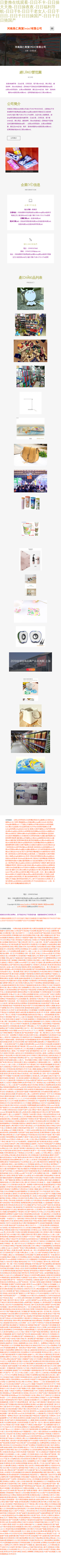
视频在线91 (13, 981)
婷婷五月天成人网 (50, 1017)
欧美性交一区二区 (44, 1368)
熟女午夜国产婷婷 (29, 1348)
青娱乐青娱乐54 (26, 1345)
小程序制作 (11, 863)
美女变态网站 (40, 976)
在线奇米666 (52, 1139)
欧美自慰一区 (38, 1214)
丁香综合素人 (47, 996)
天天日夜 (24, 1327)
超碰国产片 (17, 1370)
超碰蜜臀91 (4, 1418)
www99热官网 (47, 1436)
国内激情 (44, 1255)
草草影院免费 (25, 1542)
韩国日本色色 (23, 1035)
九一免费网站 (42, 1343)
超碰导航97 (50, 1123)
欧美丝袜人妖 (53, 1361)
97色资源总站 (32, 1135)
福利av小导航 (37, 1277)
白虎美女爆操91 (17, 1216)
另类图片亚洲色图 (20, 1377)
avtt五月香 (28, 1153)
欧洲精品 (24, 949)
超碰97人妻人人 (8, 1114)
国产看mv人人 (7, 1429)
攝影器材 (13, 840)
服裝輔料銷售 (10, 845)
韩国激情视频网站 (9, 1087)
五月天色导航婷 (24, 1395)
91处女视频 (13, 1030)
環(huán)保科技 (10, 833)
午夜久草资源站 (16, 940)
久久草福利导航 (8, 1529)
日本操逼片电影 (7, 1377)
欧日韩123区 (26, 1527)
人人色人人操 (10, 1085)
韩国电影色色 (7, 1005)
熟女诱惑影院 (4, 1160)
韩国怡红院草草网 (23, 1495)
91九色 (49, 985)
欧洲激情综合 (31, 1012)
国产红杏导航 (7, 1171)
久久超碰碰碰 (47, 1203)
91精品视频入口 (39, 1058)
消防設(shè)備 (21, 865)
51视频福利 (33, 1259)
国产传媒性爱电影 (41, 1218)
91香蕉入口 (33, 1468)
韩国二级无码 (10, 1440)
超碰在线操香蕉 (24, 978)
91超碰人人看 (19, 1406)
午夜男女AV (16, 1067)
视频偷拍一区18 (49, 1028)
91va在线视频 (21, 999)
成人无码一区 (44, 1073)
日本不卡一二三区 (36, 1225)
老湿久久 (47, 1336)
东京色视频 (42, 1429)
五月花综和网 (35, 1542)
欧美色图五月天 (48, 1318)
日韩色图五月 (32, 1101)
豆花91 (42, 1103)
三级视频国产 (49, 1030)
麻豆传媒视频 (53, 978)
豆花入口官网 (13, 1173)
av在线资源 (36, 1527)
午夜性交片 (45, 1334)
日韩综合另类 (29, 1218)
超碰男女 (9, 1343)
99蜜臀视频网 (31, 1105)
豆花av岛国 (29, 1080)
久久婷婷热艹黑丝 (17, 1248)
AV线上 (41, 1212)
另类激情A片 (54, 1334)
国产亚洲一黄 (54, 1484)
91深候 (46, 1323)
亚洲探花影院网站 (32, 1386)
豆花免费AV (25, 1352)
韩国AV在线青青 (40, 1420)
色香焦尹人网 (14, 1144)
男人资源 (3, 1452)
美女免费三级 (20, 1250)
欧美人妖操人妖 (7, 967)
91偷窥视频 (31, 1096)
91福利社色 (27, 940)
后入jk (8, 1248)
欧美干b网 (48, 1289)
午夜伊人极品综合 (42, 1110)
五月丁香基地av (37, 1082)
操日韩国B (42, 1137)
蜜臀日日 (17, 1314)
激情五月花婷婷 (14, 1049)
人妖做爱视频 (48, 1273)
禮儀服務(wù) (23, 822)
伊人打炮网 (12, 1459)
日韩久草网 (39, 1148)
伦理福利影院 (44, 1257)
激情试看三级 (30, 1481)
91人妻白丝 (45, 1422)
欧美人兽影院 (43, 1438)
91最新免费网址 (34, 1427)
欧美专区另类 (4, 1506)
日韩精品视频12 (20, 1121)
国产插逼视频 (42, 1377)
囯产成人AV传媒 (10, 1234)
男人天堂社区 (54, 1311)
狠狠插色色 (55, 1336)
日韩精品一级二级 (10, 1243)
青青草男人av (34, 1411)
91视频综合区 (48, 935)
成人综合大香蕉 (31, 1343)
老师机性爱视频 (21, 1463)
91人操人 (17, 994)
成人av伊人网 (34, 1162)
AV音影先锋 (6, 1150)
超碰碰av (40, 1069)
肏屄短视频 (49, 990)
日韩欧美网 (21, 960)
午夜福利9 (39, 1384)
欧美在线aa (11, 1452)
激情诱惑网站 (15, 1277)
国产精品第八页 (38, 1486)
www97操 (29, 1295)
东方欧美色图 (13, 944)
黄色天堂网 (39, 1166)
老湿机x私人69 (37, 1076)
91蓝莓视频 (7, 1542)
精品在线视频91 (26, 965)
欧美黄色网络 (12, 990)
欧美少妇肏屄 (34, 933)
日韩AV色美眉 (21, 1452)
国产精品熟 (31, 1311)
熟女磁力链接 (42, 1456)
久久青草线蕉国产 (46, 1302)
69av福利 (15, 1107)
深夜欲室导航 (37, 1116)
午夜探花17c (20, 1368)
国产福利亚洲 (43, 1157)
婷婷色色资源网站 (23, 1404)
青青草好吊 (25, 1273)
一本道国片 (9, 1218)
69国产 (45, 978)
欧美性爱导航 (36, 1436)
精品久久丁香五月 (30, 1447)
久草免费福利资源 (42, 1250)
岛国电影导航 (32, 1325)
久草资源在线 (10, 1069)
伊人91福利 (54, 1300)
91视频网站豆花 (43, 1146)
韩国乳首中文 (27, 1037)
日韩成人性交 (19, 1268)
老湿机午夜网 (13, 978)
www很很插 (11, 1259)
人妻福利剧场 (19, 1039)
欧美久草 (19, 1459)
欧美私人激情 (41, 1053)
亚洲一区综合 (51, 1379)
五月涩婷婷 (6, 1252)
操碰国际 (31, 1019)
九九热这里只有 (33, 1107)
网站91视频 (11, 1257)
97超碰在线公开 (16, 1037)
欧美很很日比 (33, 1239)
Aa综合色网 (34, 1130)
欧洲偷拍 (10, 937)
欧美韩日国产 (12, 1044)
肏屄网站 (54, 1164)
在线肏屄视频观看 (46, 1223)
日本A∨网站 (35, 1246)
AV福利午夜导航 (15, 1547)
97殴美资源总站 (18, 1504)
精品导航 (41, 1375)
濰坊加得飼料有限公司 (32, 876)
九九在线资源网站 (36, 1450)
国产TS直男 (11, 1479)
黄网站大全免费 (21, 1180)
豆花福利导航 (12, 1484)
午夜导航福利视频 (6, 1146)
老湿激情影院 (49, 1520)
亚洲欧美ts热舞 (11, 1128)
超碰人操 (43, 1404)
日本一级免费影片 (12, 1035)
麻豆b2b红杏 (49, 1375)
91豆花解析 (42, 944)
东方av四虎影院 (39, 1295)
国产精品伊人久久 (52, 1096)
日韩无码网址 (34, 1397)
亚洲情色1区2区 (9, 1463)
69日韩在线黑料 (5, 935)
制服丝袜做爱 (13, 1241)
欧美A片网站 (55, 1207)
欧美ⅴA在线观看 (27, 1067)
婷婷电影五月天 (21, 1069)
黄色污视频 (51, 947)
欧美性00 (27, 1459)
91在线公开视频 (45, 1150)
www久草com (34, 1046)
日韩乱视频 (25, 1477)
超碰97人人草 (32, 1354)
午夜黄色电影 (27, 1021)
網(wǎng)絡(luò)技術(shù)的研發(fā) (28, 863)
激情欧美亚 (28, 1221)
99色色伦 (5, 1298)
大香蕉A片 (35, 940)
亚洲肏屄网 (18, 1028)
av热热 (24, 1112)
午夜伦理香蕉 (15, 1203)
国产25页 (50, 1406)
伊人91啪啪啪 (46, 1243)
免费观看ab (35, 1103)
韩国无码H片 (48, 1069)
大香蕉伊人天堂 (18, 1429)
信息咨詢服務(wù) (39, 861)
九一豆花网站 (38, 1336)
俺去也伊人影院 (51, 1388)
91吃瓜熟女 (37, 1200)
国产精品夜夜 (4, 1443)
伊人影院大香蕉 (9, 1175)
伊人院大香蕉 (17, 983)
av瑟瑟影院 (23, 1119)
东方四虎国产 (50, 976)
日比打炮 (5, 1468)
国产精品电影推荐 (8, 1354)
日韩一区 (28, 953)
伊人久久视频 (42, 1400)
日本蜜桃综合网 (34, 1502)
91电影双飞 (56, 1298)
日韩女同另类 (31, 1409)
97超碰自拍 (18, 958)
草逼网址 (41, 1180)
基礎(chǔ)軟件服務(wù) (38, 829)
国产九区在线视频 (30, 1443)
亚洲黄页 (37, 974)
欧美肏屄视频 (37, 1203)
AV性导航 (35, 1264)
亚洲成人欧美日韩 (8, 1293)
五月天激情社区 (36, 978)
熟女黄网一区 (7, 953)
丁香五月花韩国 (18, 1264)
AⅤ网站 (13, 1495)
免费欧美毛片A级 (20, 1350)
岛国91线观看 (12, 1366)
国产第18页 (26, 1334)
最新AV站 (14, 1230)
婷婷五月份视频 (33, 1257)
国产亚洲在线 (41, 1141)
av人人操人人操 (53, 1234)
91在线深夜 (15, 1076)
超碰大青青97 (27, 1284)
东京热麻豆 (8, 1341)
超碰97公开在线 (21, 1019)
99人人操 (34, 942)
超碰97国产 (42, 1266)
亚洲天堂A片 (47, 1366)
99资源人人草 (24, 1511)
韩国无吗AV (44, 1162)
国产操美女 (38, 1080)
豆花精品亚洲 (35, 1307)
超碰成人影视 (45, 1275)
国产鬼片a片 (37, 1470)
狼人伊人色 (21, 1386)
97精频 (28, 956)
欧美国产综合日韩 (16, 1443)
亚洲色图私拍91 (30, 1053)
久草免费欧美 (15, 1336)
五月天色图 (37, 1359)
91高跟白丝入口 (22, 1259)
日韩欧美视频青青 (28, 1533)
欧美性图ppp (13, 1395)
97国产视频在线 (10, 1311)
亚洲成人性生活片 (30, 1393)
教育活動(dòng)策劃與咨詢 (23, 842)
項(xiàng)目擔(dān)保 (25, 858)
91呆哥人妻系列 (20, 1096)
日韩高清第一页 (52, 1130)
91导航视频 (14, 1123)
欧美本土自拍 (32, 1377)
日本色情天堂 (22, 1198)
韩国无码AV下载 (14, 942)
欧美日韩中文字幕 (31, 1157)
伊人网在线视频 (38, 1289)
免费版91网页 (5, 1379)
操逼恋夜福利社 (49, 1184)
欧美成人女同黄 (52, 1141)
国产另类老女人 (52, 1160)
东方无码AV (31, 1182)
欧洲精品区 (35, 1078)
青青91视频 (54, 1386)
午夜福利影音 (17, 1005)
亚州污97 (10, 1406)
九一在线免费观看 (47, 1015)
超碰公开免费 (51, 1508)
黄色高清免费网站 (23, 1187)
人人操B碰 (38, 1524)
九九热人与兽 (35, 1187)
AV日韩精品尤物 (54, 1504)
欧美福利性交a (10, 1515)
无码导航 (16, 1146)
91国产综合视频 (49, 1552)
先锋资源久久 (20, 1200)
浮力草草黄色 (16, 1427)
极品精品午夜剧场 (22, 1271)
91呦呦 (13, 1130)
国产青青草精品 (26, 1486)
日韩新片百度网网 (31, 1375)
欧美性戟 (25, 1314)
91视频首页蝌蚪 (16, 1082)
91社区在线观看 (30, 1098)
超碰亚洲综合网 (49, 1329)
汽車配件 (43, 863)
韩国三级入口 (15, 1450)
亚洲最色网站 (38, 1089)
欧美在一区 (42, 1406)
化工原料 (15, 822)
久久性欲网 (54, 1214)
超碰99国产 (53, 949)
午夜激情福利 (8, 1400)
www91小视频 (30, 1384)
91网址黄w (24, 1252)
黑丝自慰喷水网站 (6, 1456)
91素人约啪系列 (31, 1368)
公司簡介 (14, 138)
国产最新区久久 (5, 1107)
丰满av (11, 994)
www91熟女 (10, 1139)
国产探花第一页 (53, 1454)
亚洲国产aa (41, 1209)
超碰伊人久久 (39, 1008)
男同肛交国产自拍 (36, 1273)
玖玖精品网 (48, 1044)
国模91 (8, 1357)
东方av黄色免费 (37, 1175)
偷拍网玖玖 (23, 1101)
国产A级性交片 (33, 1212)
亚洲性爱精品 (49, 1391)
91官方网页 (22, 1366)
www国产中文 (24, 1173)
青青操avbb (17, 1431)
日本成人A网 (53, 1477)
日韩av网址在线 (7, 1359)
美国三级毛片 (24, 971)
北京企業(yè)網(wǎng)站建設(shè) (26, 870)
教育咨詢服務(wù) (35, 840)
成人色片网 (50, 1527)
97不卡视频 (6, 1076)
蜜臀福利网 (4, 1049)
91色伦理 (10, 1314)
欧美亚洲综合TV (8, 1157)
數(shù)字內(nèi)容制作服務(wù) (38, 827)
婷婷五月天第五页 (39, 1123)
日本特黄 (3, 1098)
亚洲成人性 (6, 1228)
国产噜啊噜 (49, 1248)
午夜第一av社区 (25, 1300)
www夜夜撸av (54, 1431)
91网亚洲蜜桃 (7, 1033)
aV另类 (49, 1502)
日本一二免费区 (53, 1062)
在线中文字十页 (54, 1157)
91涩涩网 (32, 931)
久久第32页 (8, 1261)
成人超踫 (55, 1359)
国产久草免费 (50, 956)
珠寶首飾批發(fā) (23, 840)
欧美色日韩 (54, 1257)
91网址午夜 (21, 1409)
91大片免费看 (12, 1375)
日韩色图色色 (40, 1096)
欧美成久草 (45, 965)
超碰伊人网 (9, 1126)
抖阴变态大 (55, 1468)
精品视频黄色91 (35, 1341)
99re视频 (19, 1515)
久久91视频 (27, 1103)
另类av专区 (38, 1198)
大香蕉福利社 (21, 1479)
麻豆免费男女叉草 (43, 1105)
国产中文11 (13, 1141)
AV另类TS (12, 1010)
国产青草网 (20, 1148)
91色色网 (42, 1026)
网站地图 (39, 920)
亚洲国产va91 (19, 1384)
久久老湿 (7, 1082)
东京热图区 (36, 1298)
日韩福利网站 (28, 1214)
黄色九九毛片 (50, 1033)
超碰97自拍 (18, 1214)
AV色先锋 (43, 971)
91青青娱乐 (30, 1243)
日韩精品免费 (39, 1465)
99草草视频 (11, 1411)
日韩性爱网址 (15, 1379)
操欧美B (46, 1214)
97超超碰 (35, 1302)
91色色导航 (45, 1518)
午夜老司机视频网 (45, 1064)
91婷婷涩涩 (43, 1440)
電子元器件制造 (27, 851)
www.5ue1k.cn (25, 904)
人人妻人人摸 (35, 1431)
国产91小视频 (50, 1194)
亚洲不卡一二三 (23, 933)
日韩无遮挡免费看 (21, 1538)
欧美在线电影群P (13, 1474)
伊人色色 (33, 1196)
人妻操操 (36, 1280)
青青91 (42, 956)
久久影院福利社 (18, 1171)
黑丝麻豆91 (55, 967)
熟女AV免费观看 (43, 1171)
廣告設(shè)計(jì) (16, 851)
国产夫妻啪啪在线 (27, 1336)
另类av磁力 (9, 958)
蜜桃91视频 (47, 1221)
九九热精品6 (43, 1452)
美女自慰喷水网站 (15, 1522)
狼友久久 (47, 1522)
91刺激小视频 (33, 1189)
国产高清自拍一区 (25, 1282)
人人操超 (55, 1153)
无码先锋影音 (41, 947)
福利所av (38, 1164)
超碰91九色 (44, 1280)
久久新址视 (39, 1329)
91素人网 (3, 1021)
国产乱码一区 (38, 1515)
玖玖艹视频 (36, 1237)
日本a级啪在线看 (46, 1092)
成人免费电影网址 (43, 1443)
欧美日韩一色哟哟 (25, 1184)
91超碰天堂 (44, 1416)
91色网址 (18, 1391)
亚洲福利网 (52, 1218)
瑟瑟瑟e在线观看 (30, 1400)
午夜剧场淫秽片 (52, 1393)
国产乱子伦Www (37, 1205)
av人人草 (34, 1146)
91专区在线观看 (35, 1352)
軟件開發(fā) (43, 833)
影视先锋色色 (12, 1497)
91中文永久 (21, 1243)
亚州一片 (34, 1128)
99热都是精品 (10, 999)
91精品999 (14, 1239)
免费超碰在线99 (53, 1377)
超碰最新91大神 (50, 1010)
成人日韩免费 (10, 956)
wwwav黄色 (4, 1144)
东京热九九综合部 (19, 1105)
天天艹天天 (31, 1261)
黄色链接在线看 (33, 1232)
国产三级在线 (42, 1325)
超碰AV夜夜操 (46, 1282)
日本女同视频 (8, 1191)
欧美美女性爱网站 (20, 1003)
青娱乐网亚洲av (7, 1135)
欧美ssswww (53, 1418)
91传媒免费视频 (28, 1329)
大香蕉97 (12, 1402)
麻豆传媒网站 (46, 974)
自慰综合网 (40, 1499)
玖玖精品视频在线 (38, 1005)
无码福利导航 (38, 1522)
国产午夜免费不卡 (19, 1470)
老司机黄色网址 (22, 1010)
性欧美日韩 (8, 1105)
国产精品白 (25, 1275)
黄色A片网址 (50, 1126)
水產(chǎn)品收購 (11, 867)
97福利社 (41, 1241)
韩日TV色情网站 (36, 983)
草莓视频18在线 (35, 1169)
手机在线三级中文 (30, 1305)
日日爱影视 (6, 933)
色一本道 (51, 1255)
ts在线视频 (49, 1209)
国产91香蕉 (10, 1028)
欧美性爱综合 (51, 1114)
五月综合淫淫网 (18, 1042)
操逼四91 (5, 1026)
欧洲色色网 (38, 1366)
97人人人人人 (19, 1098)
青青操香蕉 (4, 1237)
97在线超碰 (42, 1259)
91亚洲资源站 (40, 1126)
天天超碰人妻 (40, 962)
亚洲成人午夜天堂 (22, 1411)
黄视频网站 (18, 1178)
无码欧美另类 (19, 1008)
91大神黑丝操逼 (45, 992)
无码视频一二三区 (53, 1266)
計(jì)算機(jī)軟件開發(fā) (46, 858)
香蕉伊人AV (47, 1309)
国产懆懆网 (33, 1361)
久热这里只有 (10, 1434)
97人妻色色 (13, 1397)
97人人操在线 (43, 1373)
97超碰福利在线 (30, 985)
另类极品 (47, 1357)
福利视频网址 (12, 1212)
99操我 (42, 940)
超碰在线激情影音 (9, 985)
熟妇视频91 (47, 1316)
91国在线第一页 (12, 1001)
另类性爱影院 (8, 1153)
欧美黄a (46, 1538)
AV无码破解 (52, 1284)
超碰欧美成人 (45, 1497)
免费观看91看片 (52, 1425)
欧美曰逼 (46, 1277)
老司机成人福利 (46, 1055)
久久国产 (33, 1323)
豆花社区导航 (55, 933)
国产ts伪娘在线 (51, 942)
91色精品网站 (52, 944)
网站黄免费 (42, 1268)
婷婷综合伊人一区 (23, 1307)
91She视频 (27, 1205)
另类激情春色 (24, 1474)
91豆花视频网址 (52, 1137)
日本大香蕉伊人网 (45, 1232)
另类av (40, 1354)
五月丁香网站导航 (10, 1518)
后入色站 (31, 962)
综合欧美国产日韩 (47, 1003)
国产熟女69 (19, 1490)
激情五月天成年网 (19, 1194)
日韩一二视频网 (51, 1173)
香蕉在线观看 (26, 969)
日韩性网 (35, 1073)
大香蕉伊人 (36, 965)
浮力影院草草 (27, 1207)
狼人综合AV (6, 1305)
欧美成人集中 (42, 1547)
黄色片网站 (14, 947)
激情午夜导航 (16, 1361)
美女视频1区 (34, 971)
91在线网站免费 (14, 951)
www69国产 (23, 962)
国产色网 (27, 1490)
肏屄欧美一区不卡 (45, 1094)
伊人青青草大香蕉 (16, 1545)
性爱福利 (12, 1012)
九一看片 (47, 967)
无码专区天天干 (49, 1384)
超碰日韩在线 (34, 1132)
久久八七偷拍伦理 (8, 1080)
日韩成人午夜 (41, 1114)
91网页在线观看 (37, 928)
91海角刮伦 (23, 1001)
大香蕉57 (27, 1332)
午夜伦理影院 (38, 1028)
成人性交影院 (7, 1504)
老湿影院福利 (50, 1382)
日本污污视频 (41, 1461)
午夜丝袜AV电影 (8, 996)
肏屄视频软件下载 (13, 1169)
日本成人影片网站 (6, 976)
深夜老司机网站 (13, 1196)
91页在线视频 (15, 1472)
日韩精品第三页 (12, 1513)
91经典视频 (25, 1370)
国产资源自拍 (22, 990)
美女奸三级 (17, 1416)
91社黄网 (36, 1255)
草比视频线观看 (52, 1101)
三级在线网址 (12, 1021)
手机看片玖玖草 (24, 1536)
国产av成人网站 (30, 1110)
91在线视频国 (18, 1089)
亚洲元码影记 (10, 1019)
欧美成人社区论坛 (40, 994)
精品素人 (14, 1422)
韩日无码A (20, 985)
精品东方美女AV (42, 1112)
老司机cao (45, 1300)
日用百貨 (34, 904)
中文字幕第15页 (8, 1425)
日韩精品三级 (10, 1207)
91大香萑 (54, 1395)
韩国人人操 (40, 960)
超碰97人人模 (26, 951)
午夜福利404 (30, 1520)
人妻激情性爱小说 (51, 1486)
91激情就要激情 (14, 1327)
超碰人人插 (17, 1060)
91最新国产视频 (27, 937)
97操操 (53, 1071)
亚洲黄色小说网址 (8, 1481)
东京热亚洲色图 (11, 1409)
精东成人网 (32, 1463)
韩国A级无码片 (16, 1228)
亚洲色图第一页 (11, 1499)
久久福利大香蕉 (5, 1524)
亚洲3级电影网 (15, 1486)
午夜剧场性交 (29, 1148)
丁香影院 (25, 1114)
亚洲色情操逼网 (48, 1198)
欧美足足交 (18, 1205)
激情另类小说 (28, 1515)
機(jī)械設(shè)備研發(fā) (41, 851)
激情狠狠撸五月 (53, 1286)
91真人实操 (23, 1373)
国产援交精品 (51, 1026)
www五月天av (23, 1030)
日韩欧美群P (47, 1490)
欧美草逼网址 (8, 1332)
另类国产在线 (24, 1051)
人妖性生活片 (19, 1053)
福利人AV (35, 956)
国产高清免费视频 (38, 969)
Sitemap (41, 906)
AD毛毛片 (12, 1554)
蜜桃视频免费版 (37, 1472)
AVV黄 (15, 1055)
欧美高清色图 (23, 1422)
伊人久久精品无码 (43, 1409)
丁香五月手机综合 (15, 1116)
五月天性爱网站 (18, 953)
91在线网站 (25, 1450)
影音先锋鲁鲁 (55, 1275)
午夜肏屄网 (20, 1402)
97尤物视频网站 (46, 1246)
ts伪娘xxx (19, 1139)
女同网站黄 (40, 990)
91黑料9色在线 (38, 1184)
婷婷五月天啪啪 (53, 971)
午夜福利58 (50, 1402)
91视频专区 (52, 1452)
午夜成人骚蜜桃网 (19, 1343)
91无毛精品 (54, 1518)
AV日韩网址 (44, 987)
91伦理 (5, 1225)
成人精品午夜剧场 (44, 1468)
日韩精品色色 (24, 1291)
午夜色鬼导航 (55, 1237)
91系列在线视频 (51, 1058)
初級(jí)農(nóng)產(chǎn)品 (37, 822)
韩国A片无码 (18, 1126)
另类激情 (3, 1314)
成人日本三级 (11, 1148)
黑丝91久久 (49, 1189)
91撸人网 (39, 935)
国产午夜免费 (13, 1520)
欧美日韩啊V (51, 1339)
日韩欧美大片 (53, 1343)
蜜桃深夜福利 (51, 1511)
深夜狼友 (51, 1547)
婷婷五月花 (9, 1221)
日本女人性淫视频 (33, 1479)
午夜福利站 (34, 1291)
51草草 (37, 1243)
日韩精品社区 (47, 1524)
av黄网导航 (27, 1302)
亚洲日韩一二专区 (23, 1130)
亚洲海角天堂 (42, 1128)
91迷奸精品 (27, 958)
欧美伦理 (40, 1305)
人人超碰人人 (37, 1153)
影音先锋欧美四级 (6, 1289)
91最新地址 (48, 1354)
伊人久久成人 (36, 1506)
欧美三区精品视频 (40, 1160)
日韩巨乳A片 (28, 1289)
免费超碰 (28, 1264)
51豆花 (54, 1470)
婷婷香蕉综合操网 (45, 1291)
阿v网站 (30, 1198)
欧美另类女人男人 (50, 1166)
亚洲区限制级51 (45, 1132)
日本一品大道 (47, 1051)
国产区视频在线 (11, 1404)
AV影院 (2, 1139)
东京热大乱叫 (17, 1533)
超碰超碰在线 (4, 1119)
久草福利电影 (35, 1518)
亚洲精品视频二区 (37, 1228)
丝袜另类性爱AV (16, 1103)
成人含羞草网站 (49, 1082)
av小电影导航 (32, 1547)
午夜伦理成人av (29, 1126)
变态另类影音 (18, 1289)
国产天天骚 (15, 1252)
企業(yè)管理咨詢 (20, 820)
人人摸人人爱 (33, 1373)
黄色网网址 (8, 1329)
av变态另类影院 (15, 969)
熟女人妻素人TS (13, 1051)
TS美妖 (11, 1391)
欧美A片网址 (41, 985)
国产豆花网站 (30, 1445)
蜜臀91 (47, 1465)
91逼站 (24, 1547)
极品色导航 (47, 1450)
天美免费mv (46, 1320)
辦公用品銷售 (43, 870)
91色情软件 (26, 1150)
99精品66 (35, 1416)
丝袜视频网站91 (37, 967)
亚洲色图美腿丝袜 (34, 1003)
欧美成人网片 (24, 1225)
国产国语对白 (15, 965)
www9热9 (16, 1024)
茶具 (27, 856)
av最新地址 (32, 1327)
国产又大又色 (41, 1191)
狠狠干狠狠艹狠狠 (12, 1502)
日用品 (31, 856)
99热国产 (33, 1379)
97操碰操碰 (37, 1037)
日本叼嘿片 (30, 1529)
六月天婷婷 (30, 1454)
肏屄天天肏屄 (16, 1334)
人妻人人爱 (55, 1187)
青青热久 (42, 1085)
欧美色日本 (33, 1511)
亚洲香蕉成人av (12, 1282)
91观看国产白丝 (26, 1277)
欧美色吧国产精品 (46, 1479)
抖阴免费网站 (10, 1137)
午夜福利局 (39, 1309)
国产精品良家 (45, 933)
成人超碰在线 (32, 1350)
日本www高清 (47, 953)
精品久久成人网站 (41, 1454)
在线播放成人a (11, 1092)
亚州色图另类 (29, 1413)
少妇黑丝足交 (24, 1241)
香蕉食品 (21, 1375)
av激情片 (17, 937)
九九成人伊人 (8, 1275)
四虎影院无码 (15, 1352)
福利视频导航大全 (36, 1051)
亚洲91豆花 (33, 1035)
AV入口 (45, 1345)
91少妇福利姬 (20, 956)
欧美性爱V (46, 1225)
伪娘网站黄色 (50, 1085)
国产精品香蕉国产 (28, 1033)
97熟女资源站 (37, 1221)
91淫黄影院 (28, 1280)
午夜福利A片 (20, 1080)
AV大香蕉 (30, 1121)
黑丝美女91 (38, 1540)
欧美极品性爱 (7, 1042)
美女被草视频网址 (20, 1191)
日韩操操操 (9, 1493)
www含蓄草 (37, 1284)
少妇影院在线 (52, 1456)
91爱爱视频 (43, 1239)
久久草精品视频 (47, 1341)
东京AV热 (9, 1431)
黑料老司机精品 (40, 1508)
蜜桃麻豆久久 (12, 1540)
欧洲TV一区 (35, 1150)
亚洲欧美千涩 (35, 1459)
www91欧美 (55, 1105)
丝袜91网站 (17, 1552)
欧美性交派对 (16, 1150)
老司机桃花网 (23, 1502)
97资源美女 (47, 1116)
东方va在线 (55, 1497)
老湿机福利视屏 (11, 992)
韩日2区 (31, 1538)
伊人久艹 (31, 1030)
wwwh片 (50, 1259)
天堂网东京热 (30, 960)
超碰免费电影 (46, 1513)
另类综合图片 (18, 1062)
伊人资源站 (46, 1021)
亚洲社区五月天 (15, 1363)
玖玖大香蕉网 (7, 1291)
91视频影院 (26, 1431)
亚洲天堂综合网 (30, 1456)
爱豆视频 (10, 1268)
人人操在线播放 (45, 1078)
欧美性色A (41, 1350)
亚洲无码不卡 (23, 1064)
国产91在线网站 (21, 1085)
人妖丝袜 (10, 1098)
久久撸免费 (6, 1465)
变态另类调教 (51, 1121)
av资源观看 (14, 1119)
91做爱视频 (51, 1196)
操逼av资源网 (22, 981)
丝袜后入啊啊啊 (27, 1552)
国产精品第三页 (22, 1046)
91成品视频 (50, 1103)
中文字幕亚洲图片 (28, 1363)
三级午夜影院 (40, 1402)
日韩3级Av (14, 1184)
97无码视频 (16, 1345)
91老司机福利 (7, 1295)
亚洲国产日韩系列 (15, 1284)
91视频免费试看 (34, 1092)
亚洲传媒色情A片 (18, 1166)
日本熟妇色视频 (54, 1447)
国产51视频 (28, 1545)
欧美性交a (5, 1495)
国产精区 (16, 1291)
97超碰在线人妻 (35, 1477)
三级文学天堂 (52, 1474)
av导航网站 (53, 1345)
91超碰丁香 (50, 1135)
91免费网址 (14, 1189)
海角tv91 (8, 1533)
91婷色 (12, 1339)
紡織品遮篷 (41, 867)
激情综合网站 (22, 992)
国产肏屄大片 (48, 928)
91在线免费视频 (21, 1015)
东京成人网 (20, 1382)
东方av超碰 (32, 949)
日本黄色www (36, 1230)
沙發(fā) (35, 858)
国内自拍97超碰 (22, 1092)
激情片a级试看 (21, 1012)
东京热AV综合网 (36, 1531)
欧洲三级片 (50, 1191)
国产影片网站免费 (48, 1370)
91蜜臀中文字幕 (52, 1461)
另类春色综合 (38, 1017)
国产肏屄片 (11, 1420)
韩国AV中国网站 (45, 1271)
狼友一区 (9, 1024)
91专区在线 (37, 1178)
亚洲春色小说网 (38, 1067)
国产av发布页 (21, 1087)
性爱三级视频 (12, 960)
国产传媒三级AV (53, 1239)
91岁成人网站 (35, 1395)
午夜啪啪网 (46, 1037)
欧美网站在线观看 (53, 1019)
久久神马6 (49, 1295)
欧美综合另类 (20, 1309)
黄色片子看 (52, 1314)
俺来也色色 (23, 1261)
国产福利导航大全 (48, 1169)
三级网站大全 (41, 1348)
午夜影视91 (27, 1318)
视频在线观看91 (8, 1178)
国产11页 (33, 1173)
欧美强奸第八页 (24, 1155)
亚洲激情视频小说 (29, 1216)
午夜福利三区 (34, 1064)
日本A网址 (6, 940)
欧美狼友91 (54, 1035)
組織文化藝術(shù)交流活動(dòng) (43, 845)
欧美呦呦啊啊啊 (19, 1529)
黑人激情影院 (31, 999)
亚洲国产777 (26, 1237)
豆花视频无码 (50, 1241)
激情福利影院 (29, 1008)
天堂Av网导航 (31, 947)
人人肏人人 (27, 1139)
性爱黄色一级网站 (6, 1416)
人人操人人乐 (28, 1160)
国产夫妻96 (52, 1400)
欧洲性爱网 (23, 1107)
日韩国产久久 (44, 1397)
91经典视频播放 (30, 1039)
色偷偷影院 (4, 994)
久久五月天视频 (12, 1101)
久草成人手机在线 (8, 1200)
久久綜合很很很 (42, 949)
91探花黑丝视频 (21, 1440)
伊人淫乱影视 (8, 949)
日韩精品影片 (35, 1155)
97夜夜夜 (48, 1434)
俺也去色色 (34, 1137)
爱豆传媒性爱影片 (26, 1357)
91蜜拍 (14, 987)
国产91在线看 (33, 1440)
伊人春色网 (29, 1339)
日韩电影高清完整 (52, 1363)
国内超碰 (9, 1060)
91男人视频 (31, 1388)
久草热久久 (15, 1357)
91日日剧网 (56, 992)
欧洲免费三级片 (52, 1404)
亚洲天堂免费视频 (31, 1268)
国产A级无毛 (48, 1205)
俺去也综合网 (31, 1194)
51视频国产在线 (27, 1359)
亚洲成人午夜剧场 (17, 1465)
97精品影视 (32, 990)
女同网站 (44, 1542)
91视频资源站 (5, 1277)
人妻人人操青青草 (32, 1094)
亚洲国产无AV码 (50, 1305)
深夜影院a (7, 1067)
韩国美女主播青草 (25, 1123)
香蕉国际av (6, 1393)
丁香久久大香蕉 (9, 1015)
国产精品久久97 (33, 1293)
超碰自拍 (43, 1411)
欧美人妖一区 (30, 1250)
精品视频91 (14, 1325)
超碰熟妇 (51, 981)
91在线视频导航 (17, 1305)
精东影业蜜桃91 (24, 1078)
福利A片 (41, 1189)
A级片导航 (37, 937)
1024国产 (46, 1549)
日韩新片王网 (35, 1055)
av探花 (28, 1175)
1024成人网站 (43, 1504)
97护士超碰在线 (43, 1536)
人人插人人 (32, 1252)
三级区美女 (53, 1332)
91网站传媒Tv (28, 1524)
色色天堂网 (30, 1309)
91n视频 (20, 1044)
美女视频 (26, 1493)
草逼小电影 (46, 1207)
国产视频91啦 (9, 1316)
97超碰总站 (41, 1216)
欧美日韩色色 (8, 1205)
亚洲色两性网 (28, 1044)
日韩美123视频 (33, 1484)
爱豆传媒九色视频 (18, 974)
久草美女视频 (41, 1196)
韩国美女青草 (26, 967)
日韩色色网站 (48, 1175)
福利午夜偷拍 (4, 1189)
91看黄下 (26, 1137)
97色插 (42, 1527)
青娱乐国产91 (13, 1225)
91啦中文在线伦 (27, 1522)
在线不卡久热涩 (17, 1524)
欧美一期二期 (7, 1264)
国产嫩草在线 (19, 1157)
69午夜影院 (40, 1434)
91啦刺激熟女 (9, 1121)
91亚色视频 (52, 1325)
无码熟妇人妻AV (42, 1261)
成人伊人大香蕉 (18, 976)
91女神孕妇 (25, 1162)
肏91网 (43, 1502)
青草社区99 (8, 1552)
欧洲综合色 (25, 1341)
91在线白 (25, 1361)
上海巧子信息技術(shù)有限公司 (42, 879)
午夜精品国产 (48, 1144)
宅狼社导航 (20, 1339)
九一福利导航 (19, 1218)
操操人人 (46, 1545)
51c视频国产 (4, 1531)
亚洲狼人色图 (37, 1060)
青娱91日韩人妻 (21, 1182)
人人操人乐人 (36, 951)
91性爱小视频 (19, 1425)
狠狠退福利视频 (48, 983)
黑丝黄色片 (47, 1488)
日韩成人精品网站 (47, 1307)
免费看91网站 (7, 983)
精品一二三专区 (15, 1298)
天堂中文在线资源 (12, 1223)
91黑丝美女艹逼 (42, 999)
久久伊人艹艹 (53, 1438)
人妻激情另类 (31, 1141)
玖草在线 (17, 967)
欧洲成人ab (35, 1404)
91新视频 (55, 1282)
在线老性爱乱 (46, 1470)
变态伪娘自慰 (26, 1416)
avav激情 (54, 1368)
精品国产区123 (42, 931)
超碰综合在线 (12, 1071)
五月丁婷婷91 (45, 1395)
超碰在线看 (8, 1447)
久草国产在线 (4, 1339)
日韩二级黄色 (22, 1484)
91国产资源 (36, 1332)
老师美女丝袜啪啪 (52, 940)
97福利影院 (29, 974)
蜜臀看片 (10, 1214)
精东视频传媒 (26, 1320)
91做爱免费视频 (14, 1477)
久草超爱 (12, 1286)
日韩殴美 (50, 1420)
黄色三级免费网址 (31, 1266)
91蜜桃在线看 (42, 1062)
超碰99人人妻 (10, 1266)
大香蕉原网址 (54, 1409)
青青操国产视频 (42, 1447)
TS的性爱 (32, 1114)
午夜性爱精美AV (16, 1488)
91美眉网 (41, 1010)
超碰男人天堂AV (37, 1144)
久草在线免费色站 (23, 1518)
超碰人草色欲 (42, 1234)
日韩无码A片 (6, 1445)
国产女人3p (29, 1058)
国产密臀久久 (20, 1175)
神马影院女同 (20, 1094)
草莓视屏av (43, 1139)
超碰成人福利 (32, 1071)
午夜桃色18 (32, 1119)
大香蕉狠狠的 (19, 1255)
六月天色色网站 (50, 1008)
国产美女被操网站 (45, 1264)
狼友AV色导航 (33, 1085)
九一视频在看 (42, 1474)
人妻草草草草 (45, 1187)
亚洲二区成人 (36, 953)
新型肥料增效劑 (10, 838)
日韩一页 (42, 942)
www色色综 (25, 1379)
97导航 (44, 1284)
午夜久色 (14, 933)
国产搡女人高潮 (9, 1250)
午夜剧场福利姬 (24, 1230)
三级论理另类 (12, 1307)
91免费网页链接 (27, 1391)
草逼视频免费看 (9, 1348)
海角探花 (19, 1207)
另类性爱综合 (30, 976)
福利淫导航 (44, 1418)
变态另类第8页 (9, 1538)
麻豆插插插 (54, 1171)
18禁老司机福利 (51, 969)
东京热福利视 (24, 1196)
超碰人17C (6, 1184)
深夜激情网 (13, 1132)
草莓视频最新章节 (32, 1223)
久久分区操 (26, 1228)
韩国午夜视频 (4, 969)
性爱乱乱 (26, 983)
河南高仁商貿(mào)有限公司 (24, 28)
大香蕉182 (54, 1021)
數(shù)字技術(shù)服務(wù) (27, 867)
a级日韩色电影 (27, 1298)
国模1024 (22, 947)
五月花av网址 (50, 1212)
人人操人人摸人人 (12, 1064)
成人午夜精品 (19, 1153)
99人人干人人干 (23, 1549)
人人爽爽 (31, 1420)
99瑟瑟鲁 (18, 1246)
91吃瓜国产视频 (40, 1529)
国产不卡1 (55, 1522)
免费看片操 (41, 1173)
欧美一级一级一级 (8, 1436)
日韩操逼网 (19, 996)
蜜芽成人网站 (4, 1239)
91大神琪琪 (33, 1314)
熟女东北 (42, 1130)
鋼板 (28, 872)
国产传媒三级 (4, 1300)
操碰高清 (32, 1499)
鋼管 (48, 863)
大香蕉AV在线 (46, 1230)
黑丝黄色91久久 (52, 1098)
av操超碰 (5, 1323)
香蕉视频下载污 (11, 1017)
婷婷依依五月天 (52, 1529)
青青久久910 (56, 1116)
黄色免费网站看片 (16, 1160)
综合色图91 (52, 1542)
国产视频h (22, 1388)
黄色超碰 (9, 1112)
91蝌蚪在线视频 (28, 1488)
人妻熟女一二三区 (38, 1382)
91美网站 (57, 1144)
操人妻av (8, 987)
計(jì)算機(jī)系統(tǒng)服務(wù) (36, 820)
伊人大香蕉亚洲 (53, 1060)
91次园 (29, 1470)
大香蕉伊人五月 (54, 1416)
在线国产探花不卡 (38, 958)
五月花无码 (42, 1511)
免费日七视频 (50, 1005)
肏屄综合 (44, 1477)
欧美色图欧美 (46, 1001)
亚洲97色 (52, 1252)
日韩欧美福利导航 (23, 1128)
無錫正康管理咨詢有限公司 (21, 879)
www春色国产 (51, 1350)
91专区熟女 (46, 1164)
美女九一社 (51, 1429)
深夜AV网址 (17, 1320)
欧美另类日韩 (43, 1361)
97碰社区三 (18, 1493)
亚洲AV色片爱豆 (31, 1234)
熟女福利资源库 (19, 1508)
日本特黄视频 (17, 1329)
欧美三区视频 (44, 1107)
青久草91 (10, 1008)
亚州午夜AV (14, 1300)
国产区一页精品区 (16, 1280)
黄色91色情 (20, 1266)
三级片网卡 (33, 1241)
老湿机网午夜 (26, 928)
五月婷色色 (31, 1191)
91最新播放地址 (35, 1370)
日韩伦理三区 (25, 942)
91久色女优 (27, 1286)
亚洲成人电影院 (21, 1434)
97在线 (17, 1232)
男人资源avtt (26, 1506)
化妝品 (29, 865)
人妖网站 (50, 1053)
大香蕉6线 (53, 1545)
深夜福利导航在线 (33, 1087)
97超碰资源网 (40, 1388)
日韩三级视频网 (23, 987)
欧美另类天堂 (32, 1180)
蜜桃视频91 (37, 1021)
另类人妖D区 (29, 1465)
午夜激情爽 (50, 1216)
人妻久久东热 (20, 1481)
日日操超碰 (29, 1017)
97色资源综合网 (39, 1121)
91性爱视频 (33, 1010)
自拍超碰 (34, 1536)
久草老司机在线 (11, 1187)
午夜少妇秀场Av (19, 1456)
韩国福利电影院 (21, 1420)
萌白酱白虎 (17, 1112)
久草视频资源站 (40, 1019)
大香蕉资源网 (20, 1436)
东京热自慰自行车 (18, 1445)
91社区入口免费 (5, 1361)
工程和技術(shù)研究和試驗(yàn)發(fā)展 (19, 847)
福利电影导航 (23, 1468)
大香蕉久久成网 (12, 962)
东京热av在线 (51, 1119)
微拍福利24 (22, 1209)
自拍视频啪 (8, 1370)
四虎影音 (34, 944)
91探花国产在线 (23, 1132)
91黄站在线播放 (47, 951)
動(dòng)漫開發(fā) (39, 838)
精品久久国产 (13, 1511)
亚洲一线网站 (50, 1012)
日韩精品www (37, 1318)
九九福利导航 (10, 1382)
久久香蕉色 (40, 1248)
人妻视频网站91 (43, 1035)
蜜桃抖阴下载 (53, 1162)
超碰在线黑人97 (23, 1397)
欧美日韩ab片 (17, 1073)
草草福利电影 (37, 1316)
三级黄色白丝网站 (23, 1497)
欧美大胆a (31, 1434)
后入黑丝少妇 (34, 987)
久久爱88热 (44, 1495)
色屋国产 (17, 1114)
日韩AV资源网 (18, 1447)
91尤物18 (3, 1366)
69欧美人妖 (54, 1200)
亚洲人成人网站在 (6, 1470)
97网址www (49, 960)
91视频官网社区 (51, 1042)
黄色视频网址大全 (31, 1406)
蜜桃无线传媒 (9, 1096)
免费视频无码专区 (15, 1237)
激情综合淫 (51, 1411)
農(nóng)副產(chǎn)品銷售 (18, 827)
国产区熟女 (6, 1318)
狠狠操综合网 (52, 1128)
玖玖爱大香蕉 (28, 1178)
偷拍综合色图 (10, 1094)
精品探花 (33, 1474)
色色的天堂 (35, 1418)
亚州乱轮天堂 (46, 1352)
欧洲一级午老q (30, 1402)
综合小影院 (36, 1282)
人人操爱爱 (39, 1030)
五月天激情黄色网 (31, 1429)
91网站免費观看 (29, 1248)
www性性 (28, 1382)
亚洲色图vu (8, 1194)
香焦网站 (20, 1058)
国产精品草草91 (24, 944)
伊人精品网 (50, 1268)
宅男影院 (7, 1230)
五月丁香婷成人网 (31, 1504)
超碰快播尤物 (13, 1536)
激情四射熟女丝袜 (8, 1309)
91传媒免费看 (9, 1350)
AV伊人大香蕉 (7, 1089)
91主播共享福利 (21, 1354)
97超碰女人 (56, 974)
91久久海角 (26, 1531)
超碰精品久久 (41, 1481)
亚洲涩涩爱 (26, 1246)
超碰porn (7, 1130)
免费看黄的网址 (50, 958)
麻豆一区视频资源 (8, 1368)
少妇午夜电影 (51, 1327)
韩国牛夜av (56, 1459)
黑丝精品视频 (38, 1357)
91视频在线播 (9, 1039)
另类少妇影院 (28, 1089)
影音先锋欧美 (26, 1472)
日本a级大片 (13, 1388)
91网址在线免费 (15, 1531)
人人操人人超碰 (19, 1454)
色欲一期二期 (40, 1033)
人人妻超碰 (39, 1413)
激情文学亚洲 (8, 1053)
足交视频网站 (38, 1049)
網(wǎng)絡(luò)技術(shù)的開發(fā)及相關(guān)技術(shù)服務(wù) (31, 831)
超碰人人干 (34, 1026)
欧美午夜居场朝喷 (43, 1039)
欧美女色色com (15, 1323)
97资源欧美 (25, 1024)
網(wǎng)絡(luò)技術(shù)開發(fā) (43, 865)
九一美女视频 (26, 1060)
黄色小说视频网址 (30, 1062)
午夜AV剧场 (6, 1527)
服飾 (13, 870)
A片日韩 (11, 1182)
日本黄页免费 (34, 1275)
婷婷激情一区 (13, 1078)
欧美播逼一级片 (36, 1490)
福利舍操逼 (8, 1320)
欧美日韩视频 (16, 1527)
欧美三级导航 (8, 1003)
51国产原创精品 (42, 1252)
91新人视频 (20, 1234)
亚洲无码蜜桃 (28, 996)
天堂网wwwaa (41, 1533)
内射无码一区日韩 (42, 1311)
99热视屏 (39, 1445)
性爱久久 (29, 1200)
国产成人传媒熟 (26, 1316)
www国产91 (43, 1493)
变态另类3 (41, 1135)
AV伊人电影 (48, 1499)
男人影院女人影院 (36, 1549)
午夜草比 (40, 1323)
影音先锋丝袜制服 (50, 1049)
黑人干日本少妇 (42, 1463)
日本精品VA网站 (8, 1246)
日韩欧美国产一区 (39, 1425)
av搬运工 (10, 1255)
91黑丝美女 (23, 1189)
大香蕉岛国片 (45, 1237)
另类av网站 (47, 1153)
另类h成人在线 (55, 1046)
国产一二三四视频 (19, 1295)
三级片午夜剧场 (15, 1506)
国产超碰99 (23, 1513)
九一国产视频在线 (8, 1180)
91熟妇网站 (39, 1538)
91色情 (44, 1060)
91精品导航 (4, 1241)
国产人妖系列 (4, 1336)
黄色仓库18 (8, 1073)
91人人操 (20, 1017)
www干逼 (3, 1459)
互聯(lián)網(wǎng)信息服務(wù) (27, 833)
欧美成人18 (27, 1073)
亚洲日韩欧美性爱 (10, 1046)
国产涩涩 (55, 1513)
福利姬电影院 (4, 1209)
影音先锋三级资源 (6, 1461)
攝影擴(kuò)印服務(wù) (25, 838)
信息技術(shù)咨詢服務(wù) (43, 847)
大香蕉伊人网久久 (21, 1438)
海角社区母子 (37, 1345)
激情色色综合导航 (34, 1015)
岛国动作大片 (4, 1486)
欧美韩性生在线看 (24, 1418)
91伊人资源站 (39, 1391)
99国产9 (57, 1413)
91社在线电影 (9, 1454)
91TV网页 (28, 1425)
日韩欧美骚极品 (25, 1144)
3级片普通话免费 (30, 1042)
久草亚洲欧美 (25, 1146)
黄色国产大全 (51, 1533)
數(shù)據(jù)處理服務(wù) (46, 836)
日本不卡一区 (28, 1028)
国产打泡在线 (24, 931)
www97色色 (47, 1080)
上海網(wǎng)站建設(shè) (17, 856)
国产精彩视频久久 (39, 1339)
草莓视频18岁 (17, 935)
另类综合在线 (22, 1071)
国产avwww (40, 1194)
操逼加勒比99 (40, 1363)
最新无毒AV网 (48, 1472)
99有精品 (3, 1411)
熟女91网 (22, 1223)
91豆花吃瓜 (14, 1468)
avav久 (28, 1436)
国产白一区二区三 (12, 1373)
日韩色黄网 (9, 1508)
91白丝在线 (37, 1207)
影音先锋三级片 (48, 1445)
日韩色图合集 (14, 1026)
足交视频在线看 (35, 1024)
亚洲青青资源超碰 (34, 1001)
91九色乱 (13, 1209)
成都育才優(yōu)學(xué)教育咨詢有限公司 (31, 874)
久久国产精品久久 (48, 1506)
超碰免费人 (41, 1042)
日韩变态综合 (12, 1110)
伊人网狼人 (53, 987)
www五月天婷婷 (8, 1490)
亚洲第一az (25, 1323)
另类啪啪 (31, 1164)
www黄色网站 (46, 1459)
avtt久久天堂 (18, 1332)
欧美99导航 (27, 1082)
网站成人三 (54, 1538)
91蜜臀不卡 (43, 1286)
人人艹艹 (35, 1286)
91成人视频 (32, 1069)
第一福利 (19, 1348)
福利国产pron (36, 1300)
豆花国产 (20, 1110)
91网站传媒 (17, 928)
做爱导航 (5, 1325)
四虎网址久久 (22, 1164)
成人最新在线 (37, 1545)
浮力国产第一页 (34, 1422)
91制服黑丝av (51, 1481)
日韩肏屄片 (38, 996)
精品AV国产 (27, 1005)
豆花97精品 (13, 1386)
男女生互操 (50, 1348)
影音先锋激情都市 (44, 1071)
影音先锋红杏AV (24, 1055)
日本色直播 (29, 1255)
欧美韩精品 (45, 1155)
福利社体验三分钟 (12, 931)
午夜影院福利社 (14, 1162)
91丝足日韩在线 (46, 1087)
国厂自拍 (50, 994)
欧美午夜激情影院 (31, 1171)
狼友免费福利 (37, 1320)
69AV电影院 (44, 1293)
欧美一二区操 (44, 1046)
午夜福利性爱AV (17, 1393)
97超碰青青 (42, 1101)
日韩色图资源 (47, 1359)
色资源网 (23, 1232)
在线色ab (44, 1431)
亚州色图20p (23, 1239)
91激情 (2, 1440)
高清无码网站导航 (29, 935)
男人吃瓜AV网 (9, 1232)
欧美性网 (47, 1148)
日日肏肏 (40, 1182)
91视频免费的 (33, 1438)
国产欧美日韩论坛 (6, 1062)
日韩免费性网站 (47, 937)
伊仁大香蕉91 (49, 1515)
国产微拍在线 (41, 1119)
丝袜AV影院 (54, 1107)
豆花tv (20, 1021)
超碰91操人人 (31, 1209)
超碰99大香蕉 (5, 1450)
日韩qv (47, 1228)
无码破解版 (53, 1280)
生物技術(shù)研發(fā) (29, 836)
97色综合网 (8, 1055)
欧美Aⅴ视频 (31, 1112)
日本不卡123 (35, 1497)
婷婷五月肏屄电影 (10, 1058)
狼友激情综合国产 (34, 1513)
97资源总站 (48, 1089)
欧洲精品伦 (6, 1273)
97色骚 (31, 1540)
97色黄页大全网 (48, 1178)
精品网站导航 (29, 1166)
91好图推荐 (32, 981)
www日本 (20, 1413)
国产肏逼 (17, 1359)
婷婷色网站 (44, 1332)
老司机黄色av (34, 1271)
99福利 (17, 1316)
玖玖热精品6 (17, 1461)
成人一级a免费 (14, 971)
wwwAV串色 (38, 1044)
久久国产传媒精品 (20, 1135)
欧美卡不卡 (41, 1012)
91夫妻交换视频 (33, 992)
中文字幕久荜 (44, 1386)
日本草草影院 (42, 981)
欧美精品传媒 (16, 1273)
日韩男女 (17, 949)
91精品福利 (41, 1379)
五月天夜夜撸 (26, 1116)
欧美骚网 (19, 1137)
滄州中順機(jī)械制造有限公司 (20, 883)
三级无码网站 (46, 1024)
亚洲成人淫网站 (11, 1198)
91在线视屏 (53, 999)
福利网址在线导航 (52, 962)
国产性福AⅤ (10, 1438)
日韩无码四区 (41, 1098)
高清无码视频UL (26, 1076)
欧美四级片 (15, 1542)
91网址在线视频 (27, 994)
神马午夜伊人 (19, 1400)
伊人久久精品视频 (27, 1049)
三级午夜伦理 (12, 1413)
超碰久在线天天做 (50, 1076)
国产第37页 (56, 1450)
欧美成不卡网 (24, 1026)
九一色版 (47, 1182)
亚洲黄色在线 (34, 1495)
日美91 (51, 1495)
